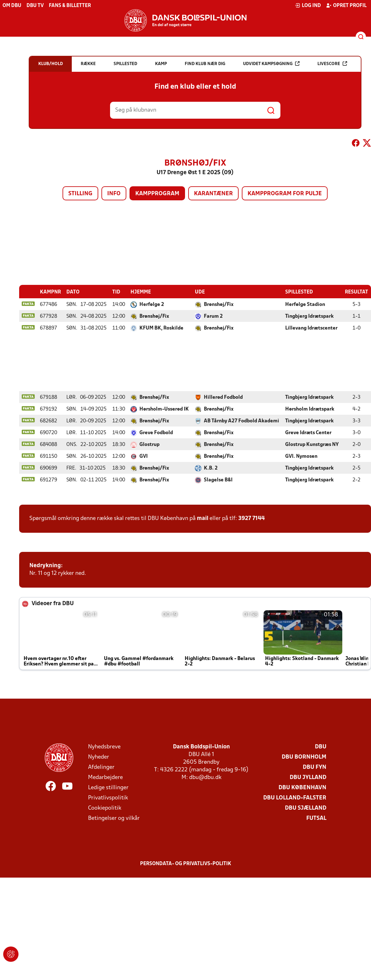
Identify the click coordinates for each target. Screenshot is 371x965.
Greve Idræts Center (308, 432)
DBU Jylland (308, 777)
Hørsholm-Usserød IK (164, 409)
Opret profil (346, 5)
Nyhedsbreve (104, 746)
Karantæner (213, 194)
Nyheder (98, 757)
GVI (143, 456)
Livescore (332, 63)
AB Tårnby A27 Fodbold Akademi (241, 421)
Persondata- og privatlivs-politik (185, 863)
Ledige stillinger (108, 787)
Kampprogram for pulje (285, 194)
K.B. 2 (211, 468)
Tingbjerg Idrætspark (309, 316)
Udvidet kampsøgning (271, 63)
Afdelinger (101, 767)
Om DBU (12, 6)
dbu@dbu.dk (205, 777)
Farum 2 (213, 316)
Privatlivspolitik (108, 797)
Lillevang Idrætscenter (311, 328)
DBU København (302, 787)
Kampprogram (157, 194)
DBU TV (35, 6)
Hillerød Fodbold (223, 397)
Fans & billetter (70, 6)
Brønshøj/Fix (219, 304)
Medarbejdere (105, 777)
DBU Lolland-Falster (294, 797)
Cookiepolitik (104, 808)
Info (114, 194)
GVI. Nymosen (301, 456)
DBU (320, 746)
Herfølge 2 (151, 304)
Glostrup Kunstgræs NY (312, 444)
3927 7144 (251, 518)
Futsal (316, 818)
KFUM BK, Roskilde (161, 328)
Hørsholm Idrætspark (309, 409)
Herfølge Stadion (305, 304)
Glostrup (149, 444)
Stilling (80, 194)
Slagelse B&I (218, 480)
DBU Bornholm (304, 757)
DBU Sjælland (305, 808)
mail (202, 518)
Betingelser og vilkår (114, 818)
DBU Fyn (314, 767)
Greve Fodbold (156, 432)
